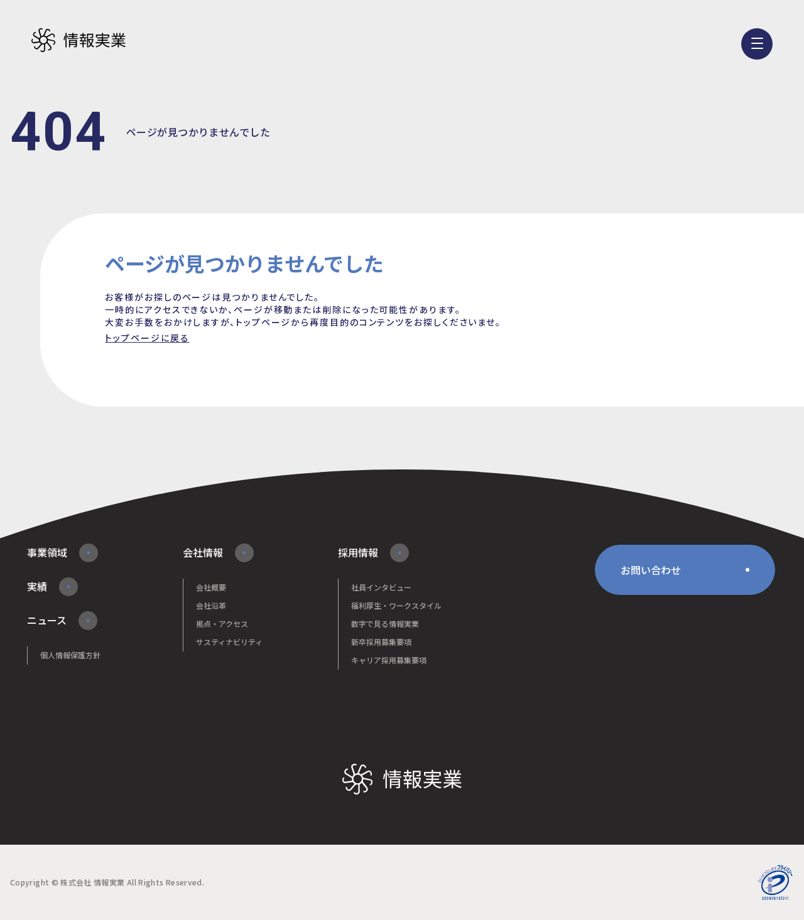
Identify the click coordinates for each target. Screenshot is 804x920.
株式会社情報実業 (78, 40)
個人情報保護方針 (70, 655)
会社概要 (211, 587)
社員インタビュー (381, 587)
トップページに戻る (147, 337)
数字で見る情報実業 (385, 623)
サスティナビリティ (229, 641)
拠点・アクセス (222, 623)
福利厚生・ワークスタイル (396, 605)
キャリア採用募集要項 (388, 660)
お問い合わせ (651, 569)
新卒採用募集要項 (381, 641)
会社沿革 (211, 605)
